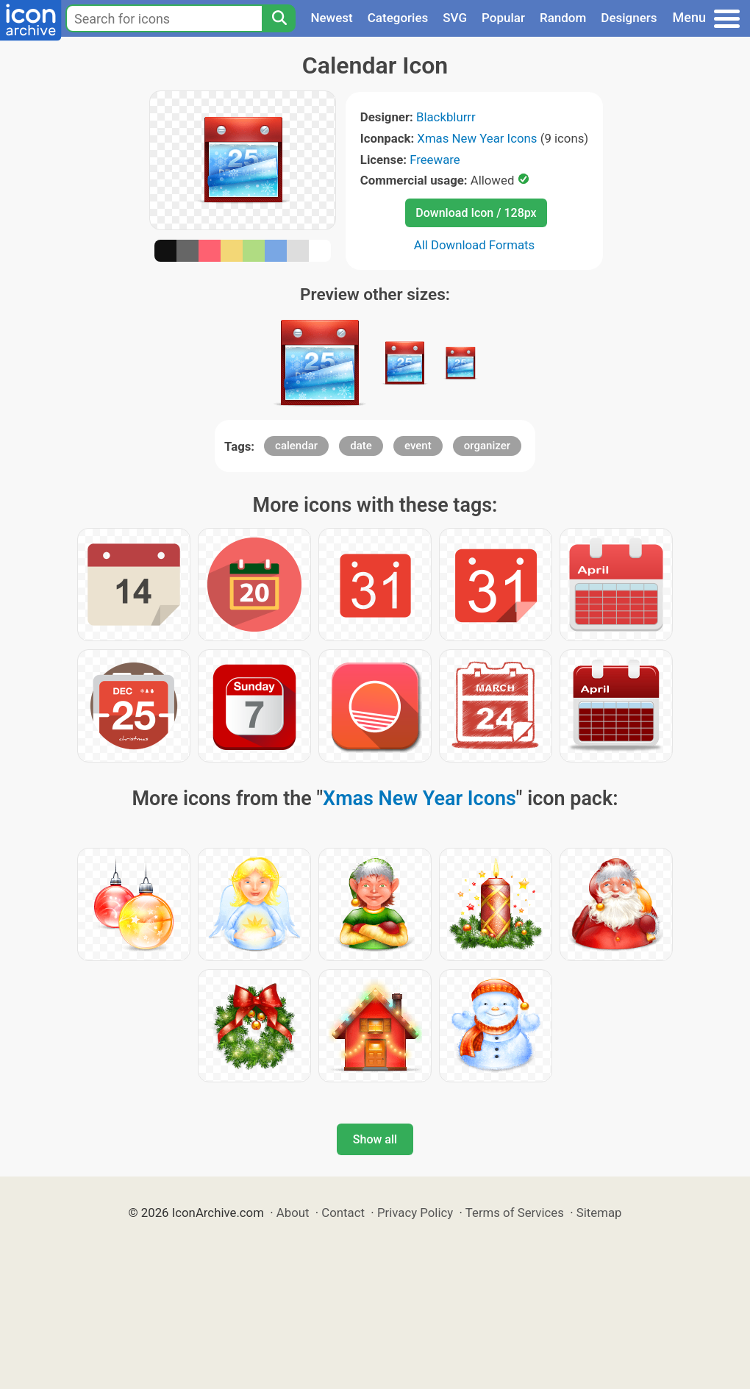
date (361, 445)
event (418, 445)
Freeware (435, 159)
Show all (375, 1139)
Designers (629, 17)
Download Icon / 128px (475, 213)
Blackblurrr (446, 117)
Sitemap (599, 1212)
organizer (487, 445)
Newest (331, 17)
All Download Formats (474, 245)
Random (563, 17)
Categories (398, 17)
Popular (503, 17)
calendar (296, 445)
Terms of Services (514, 1212)
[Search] (279, 18)
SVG (455, 17)
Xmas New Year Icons (477, 138)
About (293, 1212)
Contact (343, 1212)
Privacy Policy (415, 1212)
